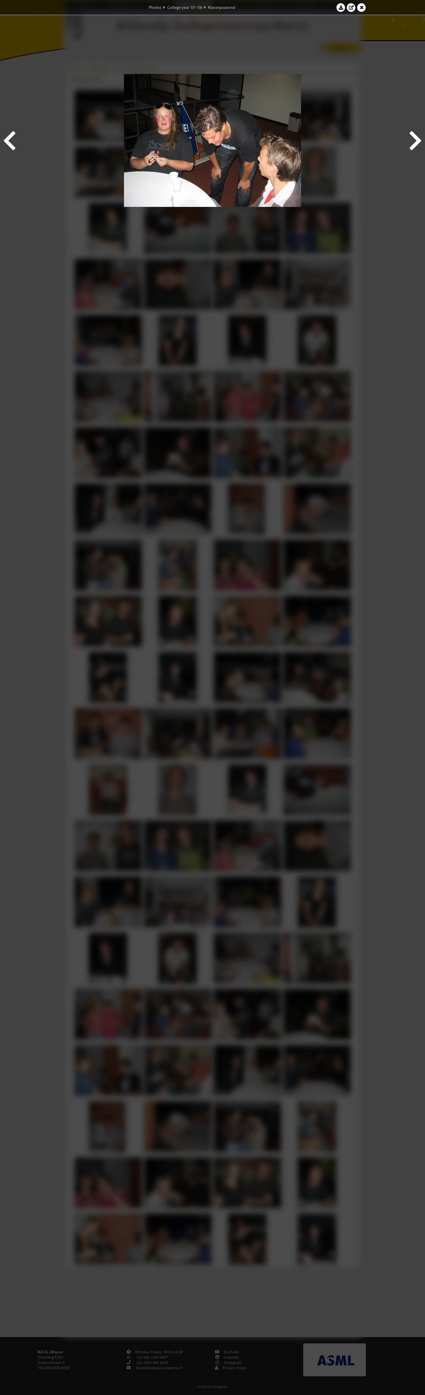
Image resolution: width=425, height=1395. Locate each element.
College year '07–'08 (184, 7)
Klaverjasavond (221, 7)
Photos (155, 7)
